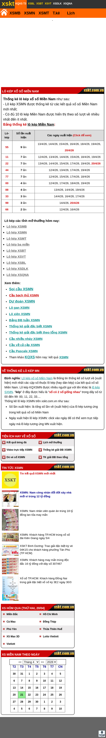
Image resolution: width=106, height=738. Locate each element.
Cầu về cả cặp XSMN (24, 322)
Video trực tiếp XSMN (19, 427)
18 (52, 665)
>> (42, 639)
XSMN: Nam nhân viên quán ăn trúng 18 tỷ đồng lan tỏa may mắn (46, 490)
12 (60, 658)
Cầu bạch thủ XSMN (24, 272)
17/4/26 (74, 140)
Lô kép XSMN (17, 209)
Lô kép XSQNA (18, 252)
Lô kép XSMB (17, 204)
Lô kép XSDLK (17, 246)
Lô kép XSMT (16, 216)
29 (29, 679)
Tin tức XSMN (12, 445)
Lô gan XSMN (19, 285)
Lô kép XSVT (16, 234)
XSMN (29, 13)
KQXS (30, 334)
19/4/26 (95, 121)
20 (14, 672)
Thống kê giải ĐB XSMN (57, 427)
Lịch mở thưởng (52, 419)
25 (52, 672)
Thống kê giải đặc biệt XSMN (30, 303)
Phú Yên (12, 606)
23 (36, 672)
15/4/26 (63, 121)
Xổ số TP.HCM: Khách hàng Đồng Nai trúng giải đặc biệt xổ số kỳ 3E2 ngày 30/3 (45, 557)
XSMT (44, 13)
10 (44, 658)
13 (14, 665)
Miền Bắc (12, 591)
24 (44, 672)
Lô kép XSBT (16, 228)
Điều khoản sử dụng (52, 731)
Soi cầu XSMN (21, 266)
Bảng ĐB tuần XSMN (24, 297)
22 (29, 672)
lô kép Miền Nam (41, 102)
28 (21, 679)
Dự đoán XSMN (22, 279)
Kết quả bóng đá (17, 419)
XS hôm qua (11, 585)
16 (36, 665)
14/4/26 (53, 121)
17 (44, 665)
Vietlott (11, 621)
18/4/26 (84, 121)
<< (20, 639)
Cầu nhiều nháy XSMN (26, 316)
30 (14, 651)
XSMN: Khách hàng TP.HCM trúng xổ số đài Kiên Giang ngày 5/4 (45, 513)
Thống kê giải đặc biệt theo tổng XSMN (38, 309)
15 (29, 665)
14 (21, 665)
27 (14, 679)
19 (60, 665)
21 (21, 672)
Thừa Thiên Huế (52, 606)
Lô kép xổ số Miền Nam (37, 355)
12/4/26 (42, 134)
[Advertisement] (52, 41)
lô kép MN (31, 348)
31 (21, 651)
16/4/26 (74, 121)
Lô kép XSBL (16, 240)
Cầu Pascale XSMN (23, 328)
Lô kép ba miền (18, 222)
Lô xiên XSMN (19, 291)
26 (60, 672)
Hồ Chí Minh (50, 591)
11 (52, 658)
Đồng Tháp (49, 599)
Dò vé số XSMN (16, 434)
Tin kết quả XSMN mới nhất (37, 450)
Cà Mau (11, 599)
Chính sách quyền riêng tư (80, 731)
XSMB (14, 13)
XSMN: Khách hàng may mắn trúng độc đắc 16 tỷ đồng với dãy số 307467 (44, 539)
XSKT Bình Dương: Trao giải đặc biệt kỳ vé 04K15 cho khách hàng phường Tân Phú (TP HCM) (46, 527)
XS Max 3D (13, 613)
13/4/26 (42, 121)
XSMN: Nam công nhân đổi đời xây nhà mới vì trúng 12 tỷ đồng (45, 471)
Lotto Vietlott (51, 613)
